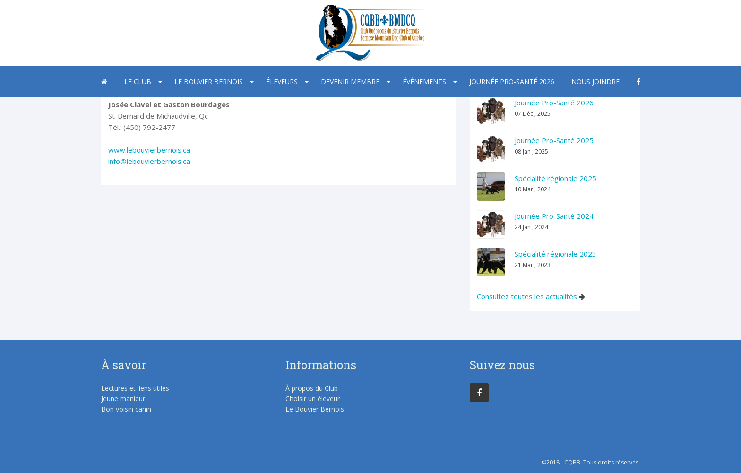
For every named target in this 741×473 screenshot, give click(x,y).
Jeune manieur (123, 398)
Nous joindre (595, 81)
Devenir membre (350, 81)
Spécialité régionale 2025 (555, 178)
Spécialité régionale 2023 (555, 253)
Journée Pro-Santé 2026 (511, 81)
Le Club (137, 81)
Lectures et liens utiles (135, 388)
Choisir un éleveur (312, 398)
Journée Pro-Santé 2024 (554, 216)
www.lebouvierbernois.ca (149, 150)
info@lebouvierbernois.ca (149, 161)
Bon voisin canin (126, 408)
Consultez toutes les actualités (527, 296)
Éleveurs (282, 81)
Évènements (424, 81)
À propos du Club (311, 388)
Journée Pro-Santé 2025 (554, 140)
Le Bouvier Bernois (208, 81)
